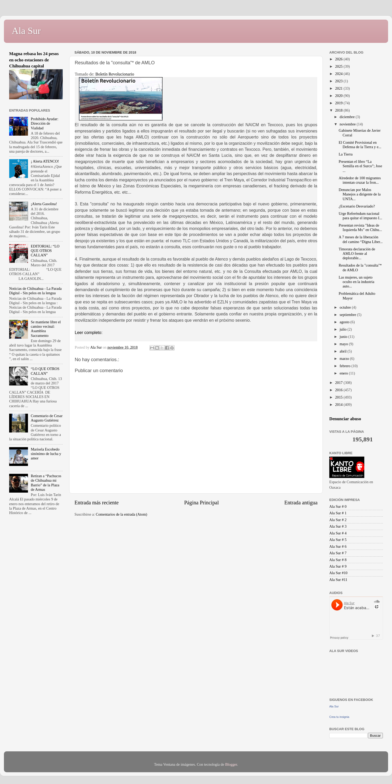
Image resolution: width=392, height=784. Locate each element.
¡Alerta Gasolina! (44, 204)
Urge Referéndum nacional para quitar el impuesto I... (360, 215)
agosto (345, 322)
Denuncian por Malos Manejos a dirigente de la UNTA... (360, 194)
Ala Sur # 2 (338, 520)
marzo (345, 358)
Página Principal (201, 502)
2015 (339, 397)
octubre (346, 307)
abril (344, 351)
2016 (339, 390)
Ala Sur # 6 (338, 546)
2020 (339, 96)
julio (344, 329)
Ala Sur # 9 (338, 566)
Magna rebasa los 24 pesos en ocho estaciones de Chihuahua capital (34, 59)
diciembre (348, 117)
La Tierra (346, 154)
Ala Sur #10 (338, 573)
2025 (339, 66)
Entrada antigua (301, 502)
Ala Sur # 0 (338, 506)
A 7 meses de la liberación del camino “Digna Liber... (361, 239)
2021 (339, 88)
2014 (339, 404)
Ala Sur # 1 (338, 513)
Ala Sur (26, 31)
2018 (339, 110)
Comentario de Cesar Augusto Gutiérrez (46, 418)
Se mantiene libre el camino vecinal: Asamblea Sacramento (46, 329)
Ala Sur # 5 (338, 540)
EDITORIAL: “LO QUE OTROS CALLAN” (45, 250)
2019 (339, 103)
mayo (344, 344)
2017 (339, 383)
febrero (345, 366)
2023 (339, 81)
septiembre (348, 315)
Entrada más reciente (96, 502)
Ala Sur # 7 (338, 553)
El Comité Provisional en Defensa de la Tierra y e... (360, 144)
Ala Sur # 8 (338, 560)
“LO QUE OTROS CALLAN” (45, 371)
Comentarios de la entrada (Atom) (121, 514)
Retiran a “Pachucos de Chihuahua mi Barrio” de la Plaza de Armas (46, 483)
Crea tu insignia (339, 716)
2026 (339, 59)
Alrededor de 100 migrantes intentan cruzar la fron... (360, 180)
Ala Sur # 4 (338, 533)
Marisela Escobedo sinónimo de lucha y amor (46, 453)
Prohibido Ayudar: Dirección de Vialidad (44, 123)
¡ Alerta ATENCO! (45, 161)
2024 (339, 74)
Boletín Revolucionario (114, 74)
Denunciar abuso (345, 418)
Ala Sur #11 (338, 580)
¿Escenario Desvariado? (357, 206)
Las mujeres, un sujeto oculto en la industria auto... (356, 282)
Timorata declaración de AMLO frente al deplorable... (357, 253)
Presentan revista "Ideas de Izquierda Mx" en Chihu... (360, 227)
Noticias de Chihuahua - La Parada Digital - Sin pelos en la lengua (35, 290)
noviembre (348, 124)
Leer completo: (88, 332)
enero (344, 373)
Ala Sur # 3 (338, 526)
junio (344, 337)
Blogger (231, 764)
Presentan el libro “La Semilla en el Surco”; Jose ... (360, 166)
